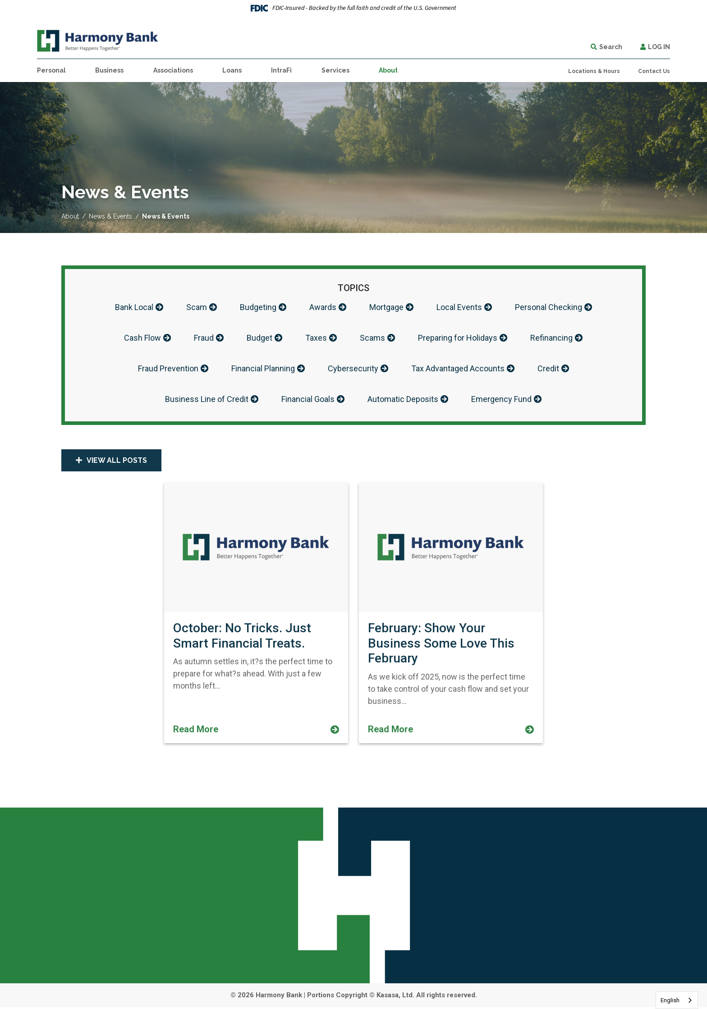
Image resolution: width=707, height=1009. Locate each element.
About (70, 216)
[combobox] (677, 1000)
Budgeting (258, 307)
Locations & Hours (594, 71)
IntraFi (281, 70)
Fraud (204, 338)
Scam (196, 307)
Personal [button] (51, 70)
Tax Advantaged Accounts (458, 369)
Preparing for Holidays (457, 338)
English (670, 1000)
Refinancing (551, 338)
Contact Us (654, 71)
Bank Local (134, 307)
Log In (659, 46)
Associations (173, 70)
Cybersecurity (353, 369)
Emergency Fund (501, 401)
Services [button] (335, 70)
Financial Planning (263, 369)
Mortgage (386, 307)
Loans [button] (232, 70)
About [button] (388, 70)
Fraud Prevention (168, 369)
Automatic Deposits (402, 401)
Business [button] (109, 70)
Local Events (459, 307)
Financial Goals (308, 401)
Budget (259, 338)
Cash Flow (142, 338)
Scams (372, 338)
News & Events (110, 216)
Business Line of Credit (206, 401)
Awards (322, 307)
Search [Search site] (610, 46)
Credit (548, 369)
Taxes (316, 338)
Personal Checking (548, 307)
